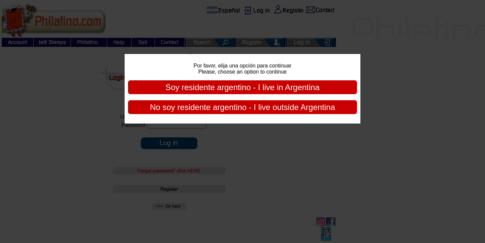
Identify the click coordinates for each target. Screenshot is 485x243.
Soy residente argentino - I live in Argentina (242, 87)
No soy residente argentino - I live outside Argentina (242, 107)
